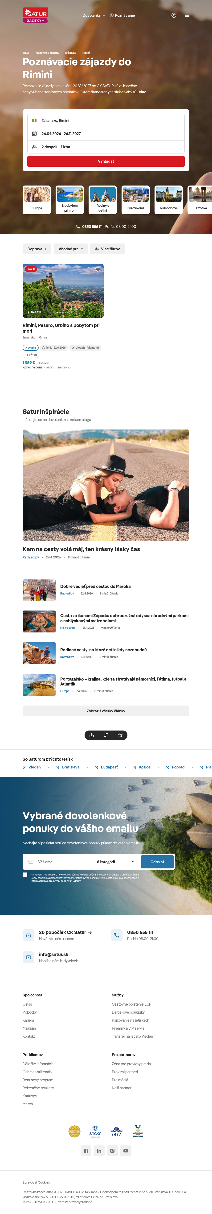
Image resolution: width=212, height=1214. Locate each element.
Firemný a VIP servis (128, 1028)
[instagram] (112, 1150)
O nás (27, 1004)
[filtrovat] (120, 735)
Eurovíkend (135, 208)
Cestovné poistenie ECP (131, 1004)
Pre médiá (120, 1080)
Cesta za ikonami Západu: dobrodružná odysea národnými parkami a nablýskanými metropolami (124, 618)
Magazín (29, 1028)
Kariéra (28, 1020)
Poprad (175, 767)
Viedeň (32, 767)
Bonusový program (38, 1080)
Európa (37, 208)
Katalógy (30, 1096)
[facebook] (86, 1150)
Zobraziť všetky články (106, 711)
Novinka (30, 347)
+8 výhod (31, 354)
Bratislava (68, 767)
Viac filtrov (107, 249)
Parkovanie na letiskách (130, 1020)
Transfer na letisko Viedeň (132, 1036)
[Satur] (35, 15)
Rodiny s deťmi (103, 208)
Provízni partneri (125, 1071)
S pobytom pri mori (70, 208)
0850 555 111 (140, 932)
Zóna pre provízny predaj (131, 1063)
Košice (142, 767)
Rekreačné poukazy (38, 1088)
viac (142, 92)
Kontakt (29, 1036)
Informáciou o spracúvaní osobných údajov (56, 881)
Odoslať (157, 861)
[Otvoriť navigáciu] (187, 15)
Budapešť (106, 767)
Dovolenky (94, 15)
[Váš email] (57, 861)
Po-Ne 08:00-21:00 (106, 226)
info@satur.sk (53, 954)
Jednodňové (168, 208)
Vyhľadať (106, 161)
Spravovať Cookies (36, 1182)
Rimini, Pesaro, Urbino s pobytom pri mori (61, 328)
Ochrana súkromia (37, 1071)
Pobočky (30, 1012)
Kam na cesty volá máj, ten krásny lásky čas (81, 549)
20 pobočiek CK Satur (65, 932)
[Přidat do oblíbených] (97, 269)
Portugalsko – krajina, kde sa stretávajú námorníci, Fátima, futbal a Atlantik (123, 681)
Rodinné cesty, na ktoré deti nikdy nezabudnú (103, 649)
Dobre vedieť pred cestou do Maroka (95, 586)
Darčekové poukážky (128, 1012)
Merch (28, 1104)
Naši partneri (122, 1088)
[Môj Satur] (174, 15)
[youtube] (125, 1150)
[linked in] (99, 1150)
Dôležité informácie (38, 1063)
